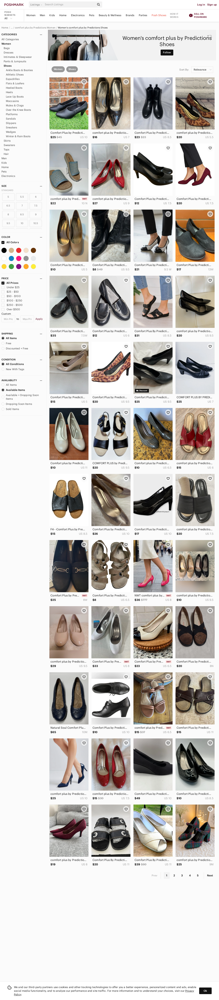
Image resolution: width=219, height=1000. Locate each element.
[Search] (70, 4)
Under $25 (10, 287)
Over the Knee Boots (18, 109)
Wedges (11, 132)
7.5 (35, 205)
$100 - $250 (11, 300)
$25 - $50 (10, 291)
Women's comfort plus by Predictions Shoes (83, 27)
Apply (39, 319)
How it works (174, 15)
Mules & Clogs (15, 105)
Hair (6, 154)
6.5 (8, 205)
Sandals (11, 118)
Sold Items (10, 409)
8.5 (22, 214)
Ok (205, 990)
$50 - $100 (11, 296)
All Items (9, 338)
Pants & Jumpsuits (15, 61)
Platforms (12, 114)
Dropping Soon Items (16, 404)
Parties (143, 15)
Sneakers (11, 127)
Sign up (212, 4)
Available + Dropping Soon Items (20, 396)
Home (63, 15)
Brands (130, 15)
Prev (155, 875)
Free (6, 343)
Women (30, 15)
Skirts (7, 140)
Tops (7, 149)
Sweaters (9, 145)
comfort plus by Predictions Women (35, 27)
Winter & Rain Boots (18, 136)
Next (210, 875)
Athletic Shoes (15, 74)
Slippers (11, 123)
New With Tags (12, 369)
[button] (37, 4)
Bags (7, 48)
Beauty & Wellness (110, 15)
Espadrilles (13, 79)
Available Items (13, 390)
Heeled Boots (14, 87)
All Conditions (12, 364)
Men (42, 15)
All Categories (10, 39)
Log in (201, 4)
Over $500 (10, 309)
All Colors (10, 242)
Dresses (8, 52)
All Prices (9, 283)
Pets (91, 15)
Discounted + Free (14, 348)
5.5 (22, 196)
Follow (167, 52)
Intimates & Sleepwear (18, 57)
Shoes (8, 65)
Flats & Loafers (15, 83)
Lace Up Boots (15, 96)
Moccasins (12, 101)
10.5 (35, 223)
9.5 (8, 223)
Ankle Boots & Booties (19, 70)
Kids (52, 15)
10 (22, 223)
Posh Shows (159, 15)
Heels (9, 92)
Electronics (78, 15)
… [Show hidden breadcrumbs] (11, 27)
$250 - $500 (12, 305)
